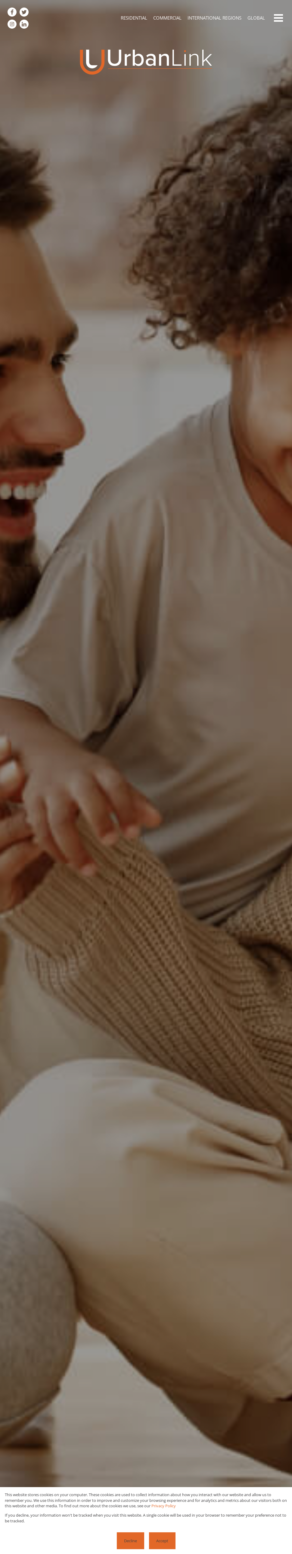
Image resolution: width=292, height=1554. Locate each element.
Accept (162, 1540)
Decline (130, 1540)
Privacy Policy (163, 1505)
